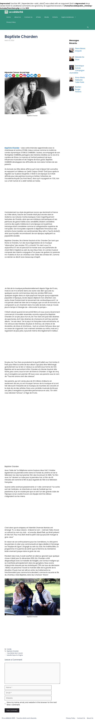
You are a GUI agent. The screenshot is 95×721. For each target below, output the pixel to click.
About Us (17, 17)
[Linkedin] (35, 75)
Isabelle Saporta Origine (15, 655)
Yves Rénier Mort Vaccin (15, 653)
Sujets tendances (69, 17)
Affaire (38, 17)
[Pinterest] (13, 75)
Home (8, 17)
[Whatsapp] (17, 75)
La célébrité (16, 12)
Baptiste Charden (12, 148)
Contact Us (28, 17)
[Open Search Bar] (87, 27)
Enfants (55, 17)
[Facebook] (6, 75)
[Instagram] (24, 75)
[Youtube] (21, 75)
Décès (46, 17)
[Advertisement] (32, 58)
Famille (9, 649)
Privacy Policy (11, 22)
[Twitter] (10, 75)
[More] (39, 75)
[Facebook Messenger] (28, 75)
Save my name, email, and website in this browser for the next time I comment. (32, 703)
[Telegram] (31, 75)
